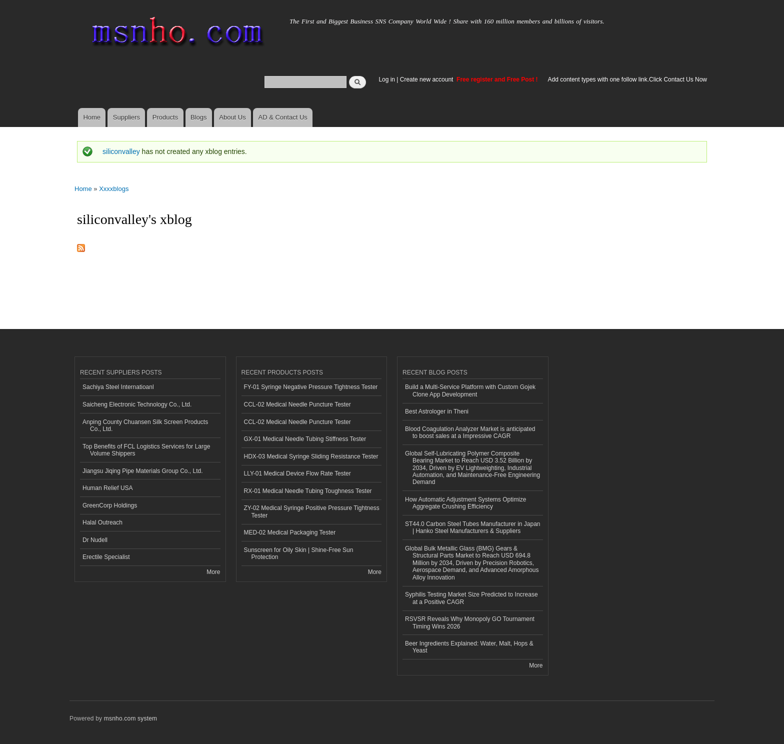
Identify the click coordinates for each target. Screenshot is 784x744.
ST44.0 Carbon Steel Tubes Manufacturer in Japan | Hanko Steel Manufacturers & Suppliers (472, 527)
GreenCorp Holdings (109, 505)
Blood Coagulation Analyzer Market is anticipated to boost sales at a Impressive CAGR (470, 433)
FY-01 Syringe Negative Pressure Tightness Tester (311, 387)
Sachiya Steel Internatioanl (118, 387)
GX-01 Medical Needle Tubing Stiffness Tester (305, 439)
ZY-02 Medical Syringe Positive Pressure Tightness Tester (312, 511)
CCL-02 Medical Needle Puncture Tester (297, 404)
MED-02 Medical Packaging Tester (290, 532)
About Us (232, 117)
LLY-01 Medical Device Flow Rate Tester (297, 473)
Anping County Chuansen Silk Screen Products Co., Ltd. (145, 425)
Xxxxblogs (113, 188)
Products (165, 117)
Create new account (427, 79)
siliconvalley (121, 152)
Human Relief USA (107, 488)
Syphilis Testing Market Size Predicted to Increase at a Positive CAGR (471, 598)
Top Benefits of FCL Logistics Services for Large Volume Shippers (146, 450)
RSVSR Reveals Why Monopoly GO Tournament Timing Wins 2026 (469, 623)
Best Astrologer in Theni (436, 411)
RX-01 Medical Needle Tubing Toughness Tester (308, 491)
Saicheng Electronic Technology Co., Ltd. (137, 404)
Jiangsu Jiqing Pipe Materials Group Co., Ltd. (142, 471)
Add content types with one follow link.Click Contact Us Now (627, 79)
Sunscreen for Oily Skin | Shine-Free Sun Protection (299, 553)
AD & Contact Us (283, 117)
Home (91, 117)
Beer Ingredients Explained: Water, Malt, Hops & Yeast (469, 647)
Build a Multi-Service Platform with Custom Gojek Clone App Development (470, 391)
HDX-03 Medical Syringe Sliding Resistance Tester (311, 456)
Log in (386, 79)
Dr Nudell (95, 540)
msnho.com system (130, 718)
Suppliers (126, 117)
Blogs (198, 117)
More (213, 572)
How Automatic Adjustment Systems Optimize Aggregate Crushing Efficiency (465, 503)
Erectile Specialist (106, 557)
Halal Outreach (102, 522)
